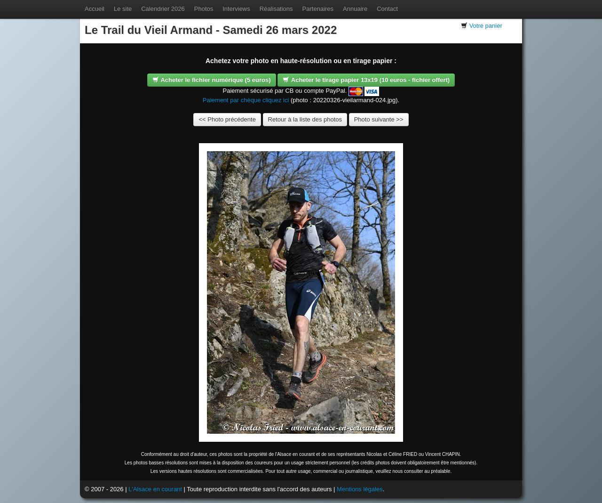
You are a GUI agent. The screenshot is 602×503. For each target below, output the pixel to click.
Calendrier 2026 (163, 8)
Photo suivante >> (379, 119)
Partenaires (317, 8)
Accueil (94, 8)
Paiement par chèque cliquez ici (246, 100)
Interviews (236, 8)
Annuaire (355, 8)
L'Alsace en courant (155, 489)
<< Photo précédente (226, 119)
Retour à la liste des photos (305, 119)
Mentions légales (360, 489)
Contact (387, 8)
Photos (203, 8)
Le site (123, 8)
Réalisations (276, 8)
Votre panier (485, 25)
